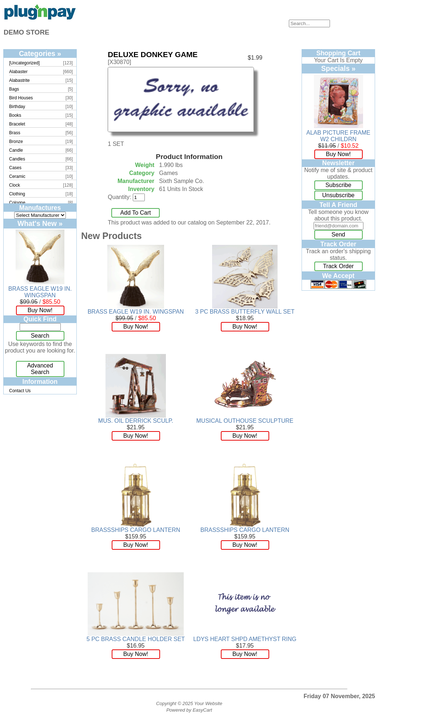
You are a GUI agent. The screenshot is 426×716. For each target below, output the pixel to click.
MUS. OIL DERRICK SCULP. (135, 421)
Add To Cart (135, 213)
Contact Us (20, 390)
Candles (17, 159)
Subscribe (338, 185)
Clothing (17, 193)
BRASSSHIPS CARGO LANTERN (135, 530)
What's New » (40, 223)
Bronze (16, 141)
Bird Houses (21, 97)
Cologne (17, 202)
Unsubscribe (338, 195)
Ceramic (17, 176)
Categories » (40, 53)
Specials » (338, 68)
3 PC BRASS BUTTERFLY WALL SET (245, 312)
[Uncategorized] (24, 62)
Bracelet (17, 124)
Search (40, 336)
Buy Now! (40, 310)
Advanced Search (40, 368)
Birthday (17, 106)
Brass (14, 132)
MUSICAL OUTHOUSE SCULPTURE (245, 421)
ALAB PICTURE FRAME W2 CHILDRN (338, 136)
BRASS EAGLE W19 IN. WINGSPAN (40, 292)
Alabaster (18, 71)
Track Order (338, 266)
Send (338, 234)
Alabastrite (19, 80)
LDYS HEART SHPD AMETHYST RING (244, 639)
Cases (15, 167)
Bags (14, 89)
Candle (16, 150)
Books (15, 115)
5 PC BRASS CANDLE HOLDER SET (136, 639)
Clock (14, 185)
